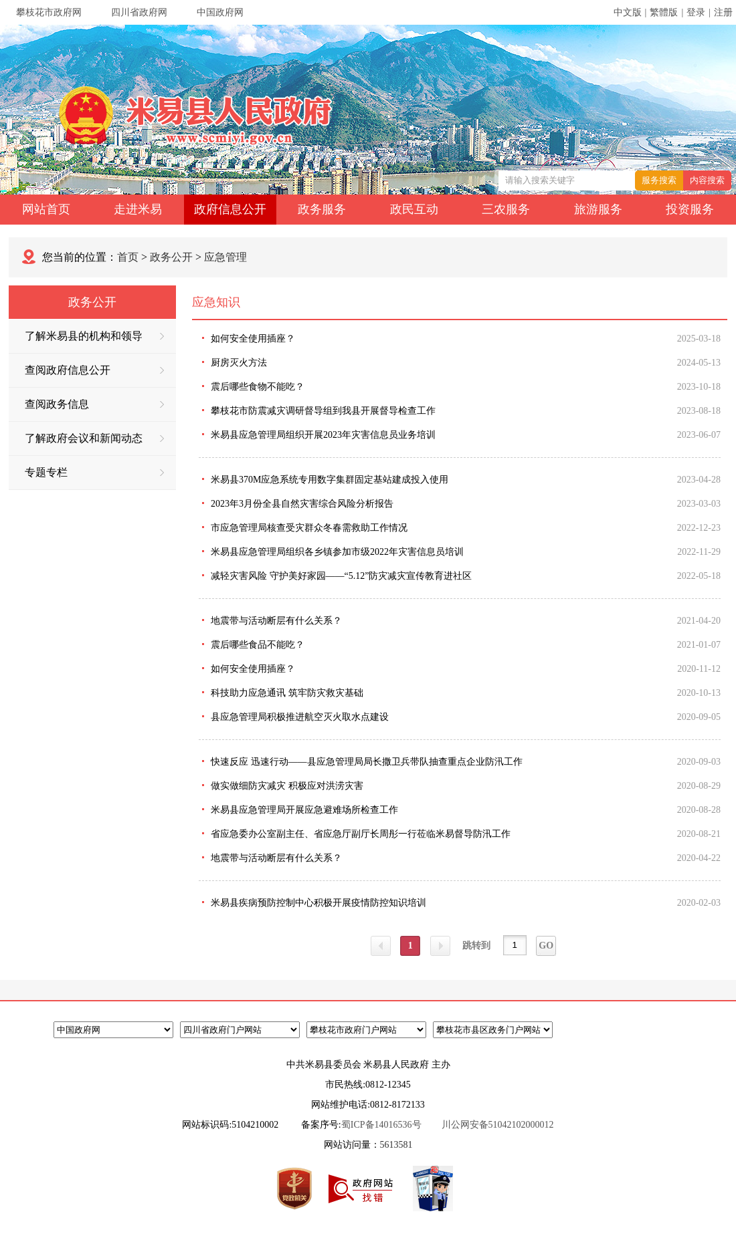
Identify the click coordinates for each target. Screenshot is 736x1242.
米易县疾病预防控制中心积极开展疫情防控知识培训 (318, 903)
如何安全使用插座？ (253, 339)
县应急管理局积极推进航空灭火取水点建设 (300, 717)
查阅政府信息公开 (94, 370)
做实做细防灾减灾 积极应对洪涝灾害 (287, 786)
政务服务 (322, 209)
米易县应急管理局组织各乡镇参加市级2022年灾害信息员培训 (337, 552)
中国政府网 (220, 12)
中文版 (628, 12)
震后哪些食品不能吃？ (257, 645)
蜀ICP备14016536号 (381, 1125)
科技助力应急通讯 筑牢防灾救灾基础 (287, 693)
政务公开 (171, 257)
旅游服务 (598, 209)
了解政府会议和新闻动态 (94, 438)
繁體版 (664, 12)
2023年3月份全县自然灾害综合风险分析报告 (302, 504)
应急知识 (216, 302)
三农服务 (506, 209)
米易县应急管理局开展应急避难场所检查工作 (304, 810)
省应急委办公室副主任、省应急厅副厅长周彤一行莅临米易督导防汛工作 (361, 834)
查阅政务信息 (94, 404)
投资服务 (690, 209)
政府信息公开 (230, 209)
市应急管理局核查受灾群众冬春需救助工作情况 (309, 528)
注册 (723, 12)
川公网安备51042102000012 (498, 1125)
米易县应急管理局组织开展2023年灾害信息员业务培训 (323, 435)
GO (546, 946)
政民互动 (414, 209)
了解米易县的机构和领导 (94, 336)
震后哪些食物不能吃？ (257, 387)
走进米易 (138, 209)
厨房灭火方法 (239, 363)
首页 (128, 257)
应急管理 (225, 257)
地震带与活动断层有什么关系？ (276, 621)
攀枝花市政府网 (49, 12)
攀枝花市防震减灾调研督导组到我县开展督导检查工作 (323, 411)
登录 (695, 12)
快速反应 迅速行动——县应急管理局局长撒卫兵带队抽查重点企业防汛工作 (367, 762)
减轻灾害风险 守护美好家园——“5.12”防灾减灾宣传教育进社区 (341, 576)
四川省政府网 (139, 12)
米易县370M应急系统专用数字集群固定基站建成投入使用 (329, 480)
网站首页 (46, 209)
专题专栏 (94, 472)
